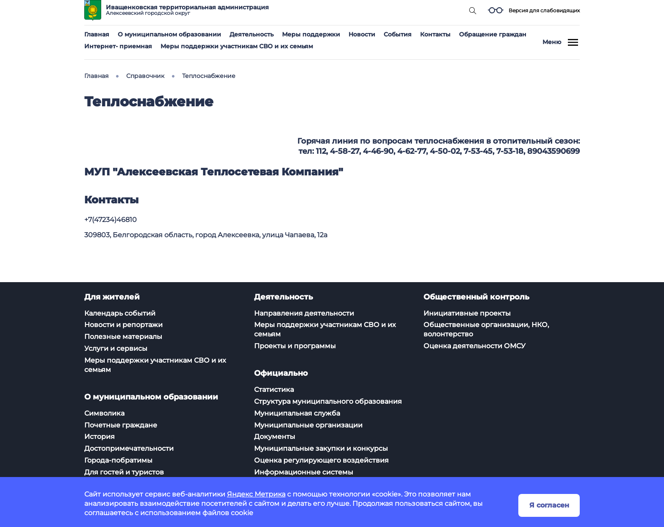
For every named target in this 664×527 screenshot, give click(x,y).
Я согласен (549, 505)
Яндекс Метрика (256, 494)
